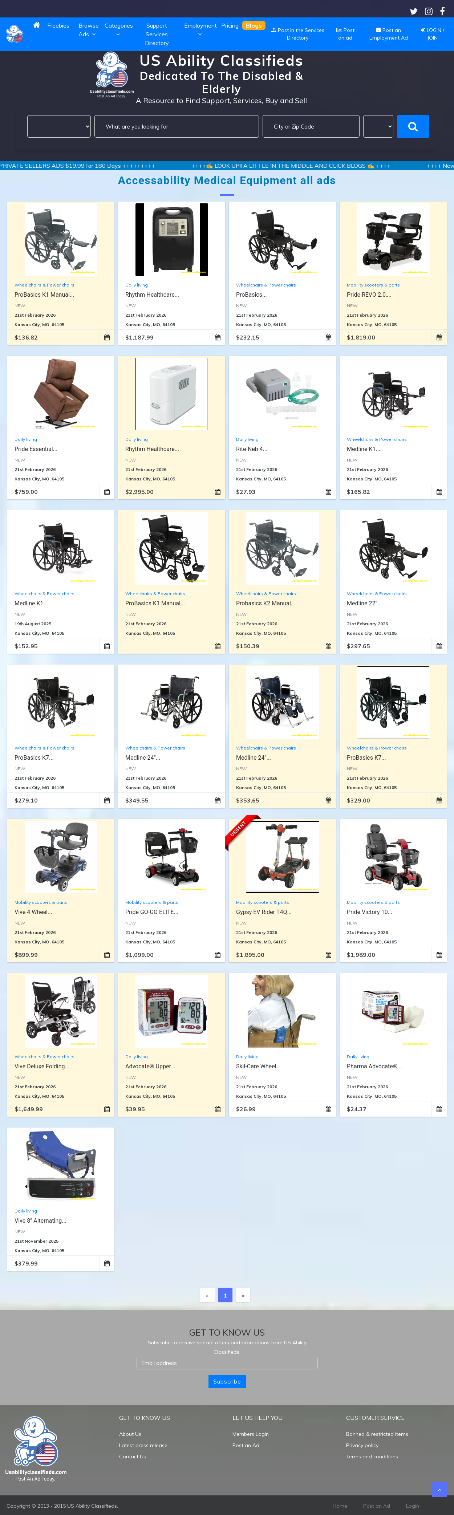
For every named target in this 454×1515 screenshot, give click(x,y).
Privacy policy (362, 1445)
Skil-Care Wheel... (258, 1066)
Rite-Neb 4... (251, 449)
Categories (119, 30)
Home (340, 1506)
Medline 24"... (142, 757)
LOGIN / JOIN (432, 34)
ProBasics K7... (34, 757)
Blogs (254, 25)
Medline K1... (363, 449)
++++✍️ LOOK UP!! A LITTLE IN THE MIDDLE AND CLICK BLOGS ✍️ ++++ (318, 165)
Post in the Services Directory (297, 34)
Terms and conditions (372, 1456)
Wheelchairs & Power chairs (44, 285)
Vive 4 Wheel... (33, 912)
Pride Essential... (36, 449)
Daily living (136, 285)
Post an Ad (245, 1445)
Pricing (230, 25)
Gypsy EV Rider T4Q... (264, 912)
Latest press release (143, 1445)
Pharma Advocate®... (374, 1066)
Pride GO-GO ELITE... (151, 912)
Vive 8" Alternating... (40, 1220)
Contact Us (132, 1456)
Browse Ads (88, 30)
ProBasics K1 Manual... (44, 294)
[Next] (243, 1295)
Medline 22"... (364, 603)
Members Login (250, 1434)
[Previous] (207, 1295)
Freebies (58, 25)
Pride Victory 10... (369, 912)
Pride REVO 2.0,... (369, 294)
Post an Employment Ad (388, 34)
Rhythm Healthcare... (152, 294)
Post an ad (345, 34)
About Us (130, 1434)
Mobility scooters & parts (373, 285)
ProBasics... (251, 294)
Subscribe (227, 1381)
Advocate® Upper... (150, 1066)
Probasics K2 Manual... (266, 603)
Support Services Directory (157, 34)
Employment (200, 30)
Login (412, 1506)
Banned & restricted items (377, 1434)
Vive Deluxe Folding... (42, 1066)
